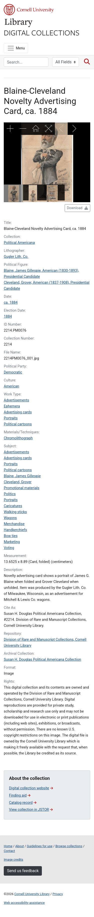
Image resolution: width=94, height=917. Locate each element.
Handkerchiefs (15, 530)
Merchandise (14, 524)
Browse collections (68, 846)
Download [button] (77, 208)
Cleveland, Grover (18, 482)
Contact (9, 851)
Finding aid (19, 795)
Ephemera (12, 406)
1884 (8, 316)
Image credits (13, 859)
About (19, 846)
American (11, 386)
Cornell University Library (32, 894)
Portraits (11, 418)
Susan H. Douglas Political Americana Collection (42, 659)
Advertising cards (18, 412)
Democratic (13, 372)
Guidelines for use (39, 846)
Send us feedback (23, 870)
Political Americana (19, 243)
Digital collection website (31, 788)
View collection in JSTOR (31, 810)
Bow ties (11, 536)
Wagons (10, 518)
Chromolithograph (18, 438)
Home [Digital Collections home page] (8, 846)
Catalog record (22, 803)
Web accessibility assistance (24, 903)
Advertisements (16, 400)
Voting (9, 548)
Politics (10, 494)
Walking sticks (15, 512)
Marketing (12, 542)
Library (19, 22)
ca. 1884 (11, 302)
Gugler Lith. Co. (16, 257)
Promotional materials (21, 488)
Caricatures (13, 506)
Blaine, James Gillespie (22, 476)
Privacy (57, 894)
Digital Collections (41, 32)
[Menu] (16, 48)
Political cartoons (18, 424)
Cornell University (29, 9)
